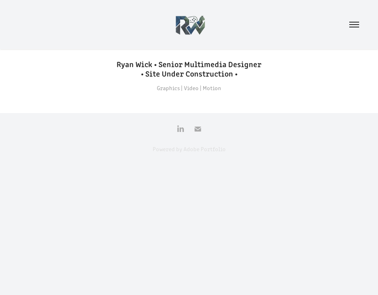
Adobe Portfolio (204, 149)
